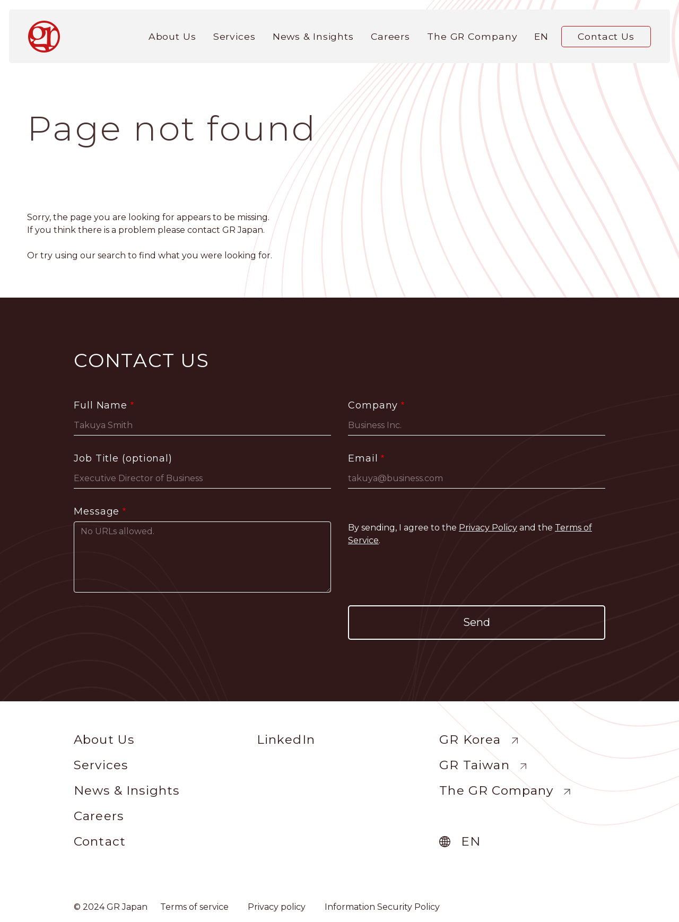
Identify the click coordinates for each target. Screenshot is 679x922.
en (541, 33)
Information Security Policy (382, 907)
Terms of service (194, 907)
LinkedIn (286, 739)
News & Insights (313, 33)
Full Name (100, 405)
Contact (100, 841)
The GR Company (472, 33)
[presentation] (477, 576)
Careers (390, 33)
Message (96, 511)
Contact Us (606, 33)
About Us (172, 33)
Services (234, 33)
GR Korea (470, 739)
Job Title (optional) (123, 458)
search (112, 255)
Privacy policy (277, 907)
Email (363, 458)
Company (373, 405)
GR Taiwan (474, 765)
